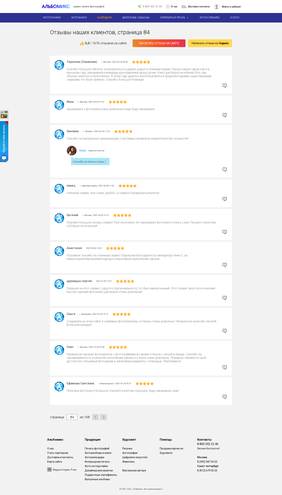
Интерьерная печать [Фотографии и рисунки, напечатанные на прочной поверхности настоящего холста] (97, 461)
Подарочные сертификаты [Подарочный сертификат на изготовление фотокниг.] (101, 474)
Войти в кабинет (231, 6)
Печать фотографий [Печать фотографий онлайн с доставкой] (97, 448)
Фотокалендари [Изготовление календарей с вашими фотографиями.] (94, 457)
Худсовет (129, 439)
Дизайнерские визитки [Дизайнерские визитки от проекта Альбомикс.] (99, 470)
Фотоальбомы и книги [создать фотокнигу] (98, 452)
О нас (174, 6)
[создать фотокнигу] (79, 18)
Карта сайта (54, 461)
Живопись (128, 461)
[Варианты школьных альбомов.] (136, 18)
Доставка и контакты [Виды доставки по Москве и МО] (60, 457)
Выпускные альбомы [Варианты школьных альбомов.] (97, 479)
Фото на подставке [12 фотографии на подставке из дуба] (96, 466)
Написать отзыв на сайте (159, 43)
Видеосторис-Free (61, 469)
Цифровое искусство (135, 457)
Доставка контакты (199, 6)
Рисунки (127, 448)
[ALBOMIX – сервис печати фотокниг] (57, 6)
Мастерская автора (134, 470)
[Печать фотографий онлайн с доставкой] (51, 18)
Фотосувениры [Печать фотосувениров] (209, 17)
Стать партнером (57, 452)
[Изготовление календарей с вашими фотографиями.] (104, 18)
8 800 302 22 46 (152, 6)
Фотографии (130, 452)
